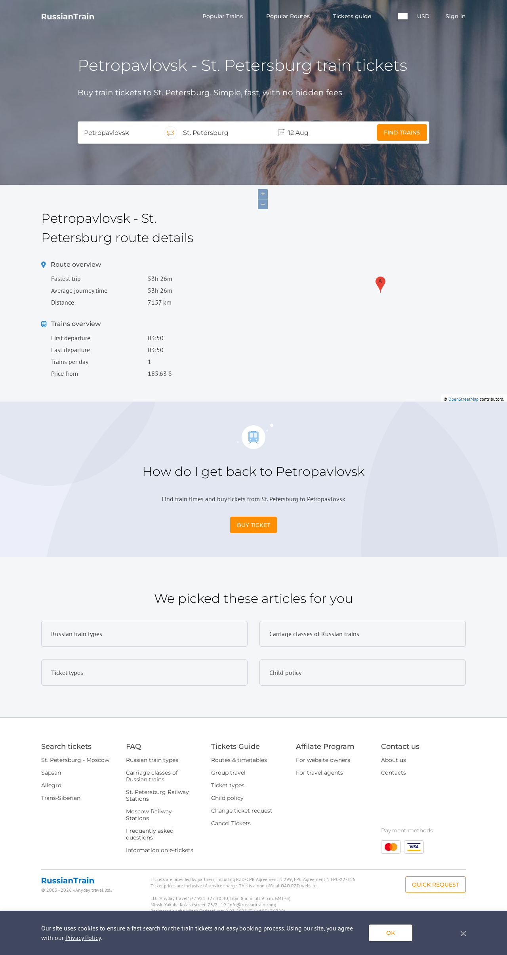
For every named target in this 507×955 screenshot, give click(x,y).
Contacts (393, 772)
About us (393, 760)
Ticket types (227, 785)
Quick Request (435, 884)
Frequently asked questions (149, 834)
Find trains (402, 132)
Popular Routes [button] (288, 16)
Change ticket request (242, 810)
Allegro (51, 785)
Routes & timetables (239, 760)
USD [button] (423, 16)
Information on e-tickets (159, 850)
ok (390, 932)
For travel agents (319, 772)
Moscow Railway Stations (149, 815)
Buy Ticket (253, 525)
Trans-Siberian (60, 798)
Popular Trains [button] (223, 16)
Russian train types (152, 760)
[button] (403, 16)
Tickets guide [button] (353, 16)
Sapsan (51, 772)
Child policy (227, 798)
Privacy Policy (83, 938)
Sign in (456, 16)
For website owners (323, 760)
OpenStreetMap (463, 399)
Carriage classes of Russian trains (152, 776)
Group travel (228, 772)
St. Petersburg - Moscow (75, 760)
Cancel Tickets (231, 823)
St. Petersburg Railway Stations (157, 795)
